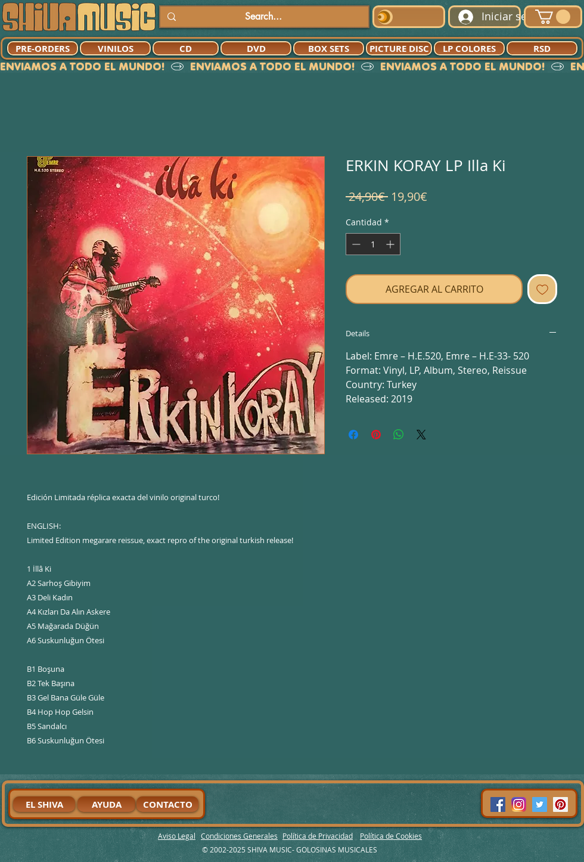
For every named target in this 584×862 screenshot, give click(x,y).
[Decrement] (354, 244)
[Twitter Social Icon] (539, 804)
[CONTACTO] (167, 804)
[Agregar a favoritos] (542, 289)
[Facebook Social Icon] (497, 804)
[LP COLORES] (469, 48)
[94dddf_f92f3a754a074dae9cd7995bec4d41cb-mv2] (518, 804)
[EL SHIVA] (44, 804)
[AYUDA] (106, 804)
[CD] (186, 48)
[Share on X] (421, 434)
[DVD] (255, 48)
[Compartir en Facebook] (353, 434)
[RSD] (542, 48)
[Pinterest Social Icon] (560, 804)
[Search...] (263, 16)
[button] (552, 17)
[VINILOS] (115, 48)
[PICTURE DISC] (399, 48)
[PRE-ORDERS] (42, 48)
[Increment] (391, 244)
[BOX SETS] (328, 48)
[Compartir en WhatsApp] (399, 434)
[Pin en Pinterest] (376, 434)
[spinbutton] (373, 244)
